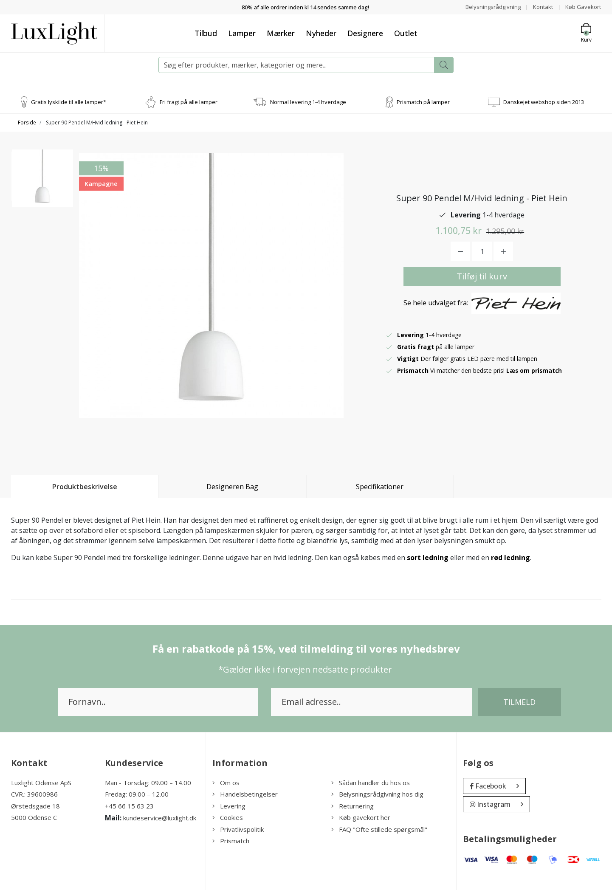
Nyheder (321, 33)
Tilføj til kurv (482, 276)
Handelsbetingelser (245, 794)
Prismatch (230, 840)
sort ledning (427, 557)
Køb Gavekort (582, 7)
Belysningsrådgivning (488, 7)
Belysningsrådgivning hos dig (377, 794)
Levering (228, 805)
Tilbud (206, 33)
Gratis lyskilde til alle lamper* (68, 101)
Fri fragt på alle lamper (188, 101)
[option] (42, 183)
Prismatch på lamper (423, 101)
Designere (365, 33)
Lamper (242, 33)
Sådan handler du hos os (370, 782)
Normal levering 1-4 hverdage (308, 101)
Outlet (405, 33)
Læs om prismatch (534, 370)
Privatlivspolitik (238, 829)
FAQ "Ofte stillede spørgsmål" (379, 829)
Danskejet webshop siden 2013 (543, 101)
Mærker (281, 33)
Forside (27, 122)
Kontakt (540, 7)
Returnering (352, 805)
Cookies (227, 817)
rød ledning (510, 557)
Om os (226, 782)
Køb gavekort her (360, 817)
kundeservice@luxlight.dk (159, 818)
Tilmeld (519, 701)
